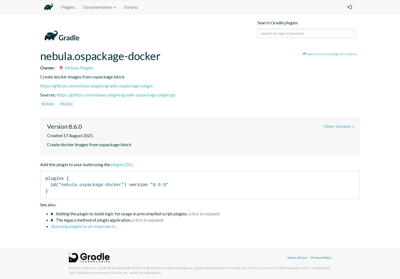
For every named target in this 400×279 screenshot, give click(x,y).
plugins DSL (122, 164)
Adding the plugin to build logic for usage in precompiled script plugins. (122, 213)
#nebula (48, 104)
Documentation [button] (99, 7)
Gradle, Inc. (88, 268)
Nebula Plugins (75, 67)
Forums (131, 7)
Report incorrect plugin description (329, 54)
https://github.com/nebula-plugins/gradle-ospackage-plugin (96, 85)
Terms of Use (297, 257)
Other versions (338, 126)
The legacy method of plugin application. (93, 219)
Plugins (68, 7)
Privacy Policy (321, 257)
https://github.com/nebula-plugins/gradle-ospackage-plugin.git (116, 94)
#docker (66, 104)
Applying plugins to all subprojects (83, 226)
